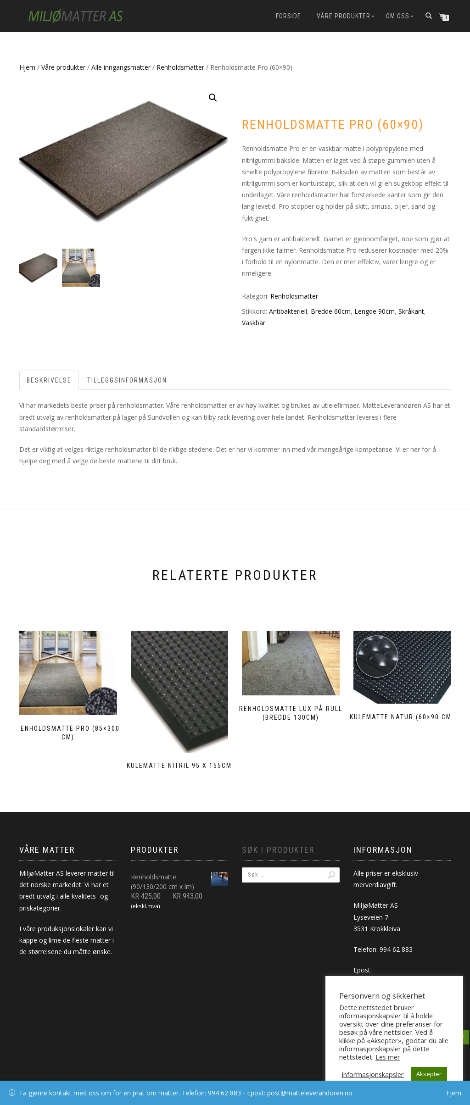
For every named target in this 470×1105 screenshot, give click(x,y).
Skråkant (411, 311)
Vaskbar (253, 322)
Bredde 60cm (331, 311)
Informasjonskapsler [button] (372, 1074)
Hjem (27, 67)
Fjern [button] (453, 1092)
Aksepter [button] (429, 1074)
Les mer (387, 1056)
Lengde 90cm (374, 311)
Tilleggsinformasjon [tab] (127, 380)
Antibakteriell (288, 311)
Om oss (397, 16)
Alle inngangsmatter (121, 67)
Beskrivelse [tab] (49, 380)
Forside (288, 16)
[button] (213, 97)
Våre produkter (343, 16)
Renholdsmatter (180, 67)
